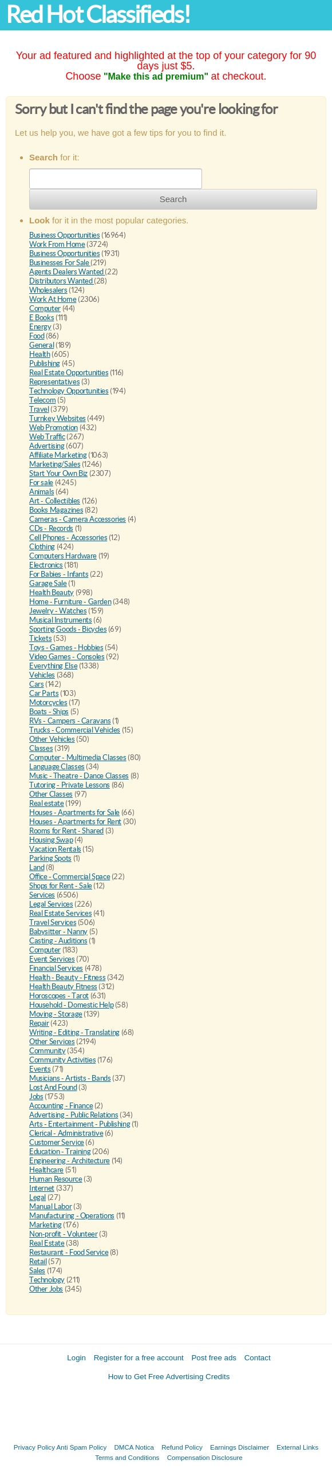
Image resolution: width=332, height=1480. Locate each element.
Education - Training (59, 1151)
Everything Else (53, 666)
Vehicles (42, 675)
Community (47, 1050)
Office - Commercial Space (69, 876)
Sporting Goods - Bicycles (67, 629)
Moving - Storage (55, 1014)
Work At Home (52, 299)
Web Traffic (47, 436)
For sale (41, 482)
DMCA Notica (134, 1447)
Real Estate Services (60, 913)
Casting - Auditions (58, 940)
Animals (41, 491)
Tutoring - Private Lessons (69, 785)
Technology (47, 1280)
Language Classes (57, 766)
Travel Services (52, 922)
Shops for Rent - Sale (60, 885)
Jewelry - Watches (57, 611)
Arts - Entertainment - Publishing (79, 1124)
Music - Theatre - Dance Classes (79, 776)
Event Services (52, 959)
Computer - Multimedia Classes (78, 757)
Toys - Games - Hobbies (66, 647)
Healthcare (46, 1170)
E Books (41, 317)
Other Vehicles (52, 739)
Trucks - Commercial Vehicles (74, 730)
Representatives (54, 381)
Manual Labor (50, 1206)
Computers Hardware (63, 556)
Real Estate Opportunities (68, 372)
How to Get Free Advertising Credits (169, 1376)
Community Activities (62, 1060)
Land (36, 867)
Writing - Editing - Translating (74, 1032)
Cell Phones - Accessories (68, 537)
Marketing (45, 1225)
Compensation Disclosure (205, 1457)
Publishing (44, 363)
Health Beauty (51, 592)
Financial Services (56, 968)
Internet (41, 1188)
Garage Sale (48, 583)
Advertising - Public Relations (73, 1115)
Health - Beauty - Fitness (67, 977)
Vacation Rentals (55, 849)
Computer (45, 308)
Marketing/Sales (54, 464)
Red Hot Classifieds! (98, 14)
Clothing (42, 546)
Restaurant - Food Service (68, 1252)
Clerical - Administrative (66, 1133)
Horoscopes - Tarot (59, 995)
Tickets (40, 638)
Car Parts (44, 693)
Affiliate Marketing (58, 455)
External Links (297, 1447)
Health (39, 354)
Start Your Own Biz (58, 473)
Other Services (52, 1041)
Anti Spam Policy (82, 1447)
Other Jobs (46, 1289)
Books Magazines (56, 510)
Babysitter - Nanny (58, 931)
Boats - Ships (49, 711)
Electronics (46, 565)
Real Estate (47, 1243)
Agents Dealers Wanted (67, 271)
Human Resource (55, 1179)
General (41, 345)
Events (40, 1069)
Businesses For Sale (59, 262)
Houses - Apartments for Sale (74, 812)
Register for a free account (139, 1357)
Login (76, 1357)
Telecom (42, 400)
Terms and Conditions (127, 1457)
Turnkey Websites (57, 418)
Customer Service (56, 1142)
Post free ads (213, 1357)
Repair (39, 1023)
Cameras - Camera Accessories (77, 519)
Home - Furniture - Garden (70, 601)
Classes (41, 748)
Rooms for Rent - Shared (66, 830)
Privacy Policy (34, 1447)
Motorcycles (48, 702)
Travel (39, 409)
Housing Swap (51, 840)
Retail (38, 1261)
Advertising (47, 446)
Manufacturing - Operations (71, 1215)
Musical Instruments (60, 620)
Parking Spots (50, 858)
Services (42, 895)
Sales (37, 1270)
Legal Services (51, 904)
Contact (257, 1357)
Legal (37, 1197)
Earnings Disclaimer (239, 1447)
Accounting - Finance (61, 1105)
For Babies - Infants (58, 574)
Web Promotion (53, 427)
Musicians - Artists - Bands (69, 1078)
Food (36, 336)
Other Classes (51, 794)
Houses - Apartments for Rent (75, 821)
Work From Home (57, 244)
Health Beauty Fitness (63, 986)
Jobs (36, 1096)
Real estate (46, 803)
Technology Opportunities (69, 391)
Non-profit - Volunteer (63, 1234)
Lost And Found (53, 1087)
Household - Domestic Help (71, 1005)
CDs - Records (51, 528)
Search (173, 199)
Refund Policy (182, 1447)
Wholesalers (48, 290)
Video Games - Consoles (66, 656)
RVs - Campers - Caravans (70, 721)
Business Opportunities (64, 235)
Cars (36, 684)
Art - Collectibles (54, 501)
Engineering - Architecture (69, 1160)
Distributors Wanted (61, 281)
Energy (40, 326)
